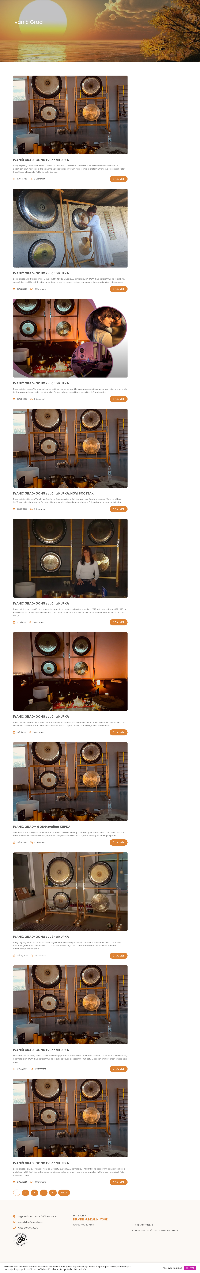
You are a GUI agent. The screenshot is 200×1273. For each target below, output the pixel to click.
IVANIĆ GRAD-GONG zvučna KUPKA (41, 160)
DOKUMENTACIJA (144, 1225)
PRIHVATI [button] (190, 1267)
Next (64, 1192)
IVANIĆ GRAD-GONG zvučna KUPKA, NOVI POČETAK (53, 493)
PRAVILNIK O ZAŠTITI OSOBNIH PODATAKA (156, 1230)
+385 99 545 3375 (28, 1227)
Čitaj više (118, 179)
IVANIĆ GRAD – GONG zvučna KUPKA (41, 827)
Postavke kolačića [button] (172, 1268)
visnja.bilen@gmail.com (30, 1222)
